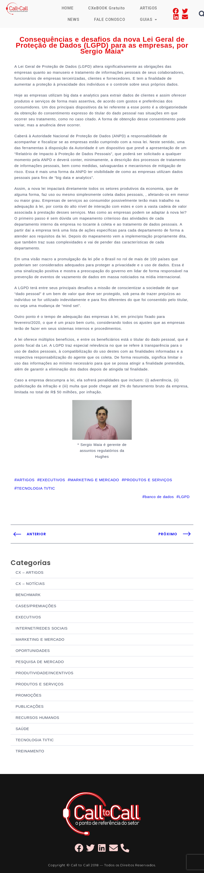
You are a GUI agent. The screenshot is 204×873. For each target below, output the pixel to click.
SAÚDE (22, 729)
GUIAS (148, 19)
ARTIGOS (148, 8)
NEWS (73, 19)
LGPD (184, 497)
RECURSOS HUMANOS (37, 717)
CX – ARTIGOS (30, 572)
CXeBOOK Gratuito (106, 8)
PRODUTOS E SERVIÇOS (40, 684)
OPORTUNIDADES (33, 650)
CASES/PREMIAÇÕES (36, 606)
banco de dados (159, 497)
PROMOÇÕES (29, 695)
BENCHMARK (28, 595)
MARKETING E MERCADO (40, 639)
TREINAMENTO (30, 751)
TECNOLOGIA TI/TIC (35, 740)
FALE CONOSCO (109, 19)
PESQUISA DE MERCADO (40, 662)
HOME (67, 8)
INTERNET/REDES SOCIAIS (42, 628)
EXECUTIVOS (28, 617)
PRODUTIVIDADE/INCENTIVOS (45, 673)
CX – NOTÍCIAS (30, 583)
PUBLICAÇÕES (30, 706)
